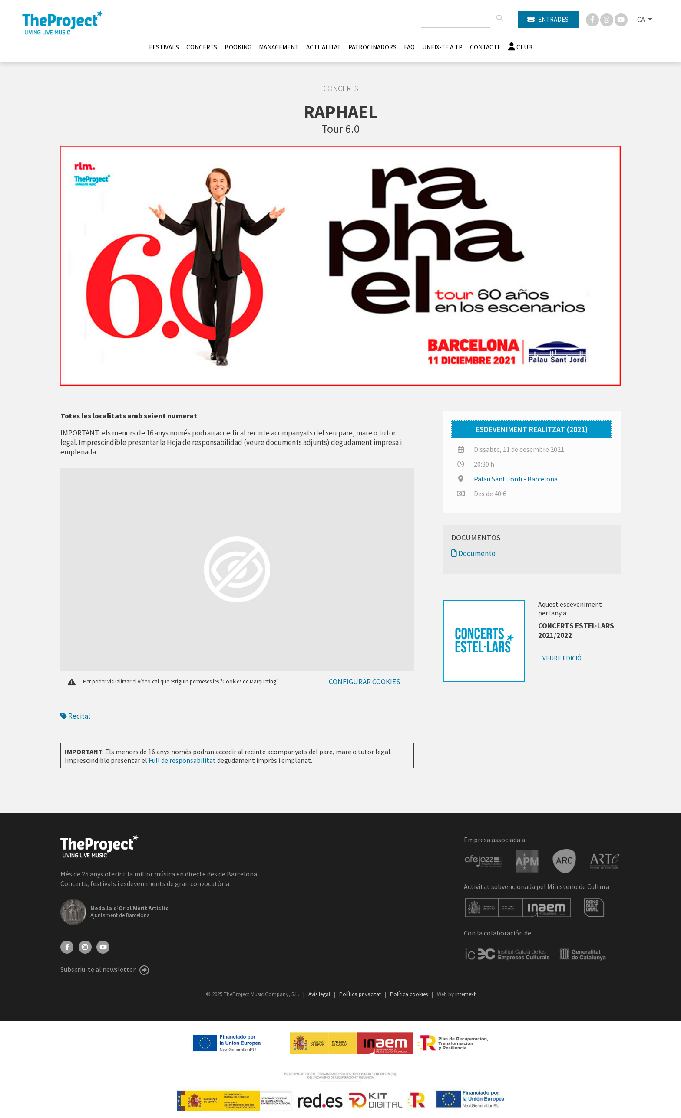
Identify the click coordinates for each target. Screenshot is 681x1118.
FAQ (409, 47)
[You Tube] (621, 19)
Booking (238, 47)
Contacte (485, 47)
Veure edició (562, 658)
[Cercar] (499, 18)
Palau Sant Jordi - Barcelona (516, 478)
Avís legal (319, 994)
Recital (75, 716)
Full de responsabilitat (182, 760)
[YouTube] (102, 946)
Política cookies (409, 994)
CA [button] (641, 19)
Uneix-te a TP (442, 47)
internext (465, 994)
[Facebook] (593, 19)
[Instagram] (607, 19)
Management (279, 47)
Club (520, 47)
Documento (473, 553)
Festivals (164, 47)
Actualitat (323, 47)
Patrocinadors (372, 47)
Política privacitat (360, 994)
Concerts (201, 47)
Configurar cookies (364, 681)
